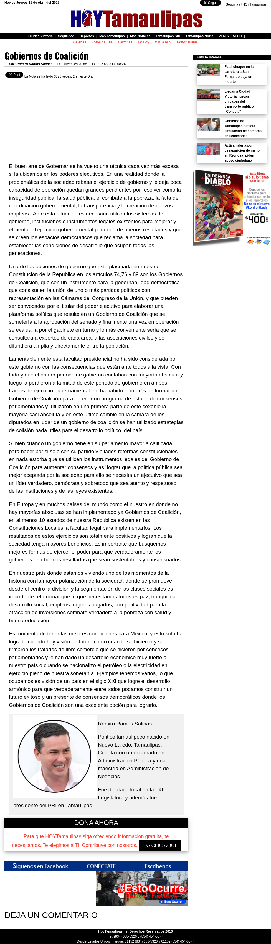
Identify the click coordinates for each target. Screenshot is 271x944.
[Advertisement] (96, 118)
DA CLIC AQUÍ (159, 845)
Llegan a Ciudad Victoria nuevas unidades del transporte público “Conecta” (239, 101)
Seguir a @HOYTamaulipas (246, 4)
